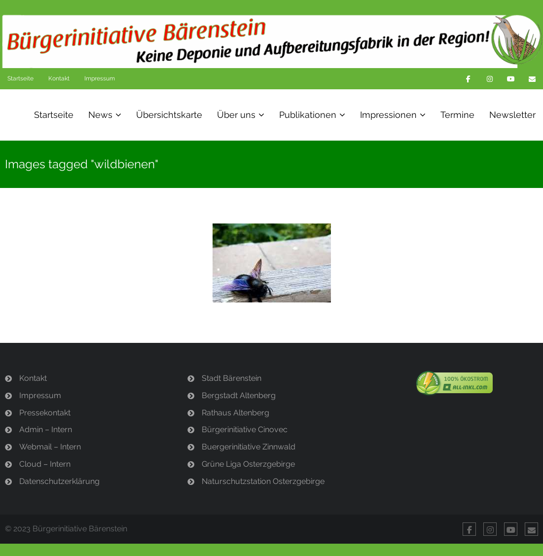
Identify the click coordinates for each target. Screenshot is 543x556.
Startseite (20, 78)
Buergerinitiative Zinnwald (248, 446)
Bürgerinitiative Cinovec (245, 429)
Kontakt (59, 78)
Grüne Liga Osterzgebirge (248, 464)
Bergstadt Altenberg (239, 395)
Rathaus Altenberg (235, 412)
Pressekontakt (45, 412)
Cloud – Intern (45, 464)
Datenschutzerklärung (59, 481)
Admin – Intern (45, 429)
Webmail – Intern (50, 446)
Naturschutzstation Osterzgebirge (263, 481)
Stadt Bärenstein (231, 378)
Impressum (99, 78)
